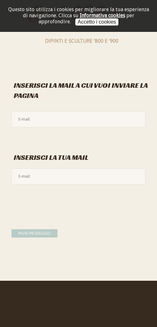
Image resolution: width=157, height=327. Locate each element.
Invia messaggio (34, 234)
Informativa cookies (102, 15)
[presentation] (59, 201)
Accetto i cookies (97, 22)
